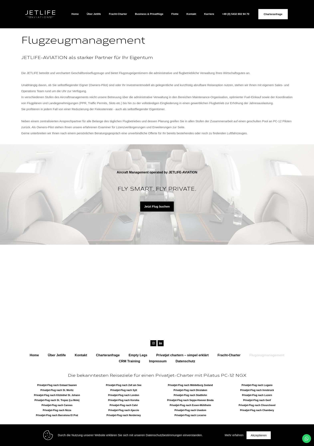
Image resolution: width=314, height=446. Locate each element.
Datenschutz (185, 361)
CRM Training (129, 361)
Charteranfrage (273, 14)
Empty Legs (138, 355)
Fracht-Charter (229, 355)
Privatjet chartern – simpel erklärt (182, 355)
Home (34, 355)
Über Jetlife (57, 355)
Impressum (158, 361)
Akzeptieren (259, 435)
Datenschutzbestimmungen (164, 435)
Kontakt (81, 355)
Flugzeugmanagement (266, 355)
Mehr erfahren (234, 435)
